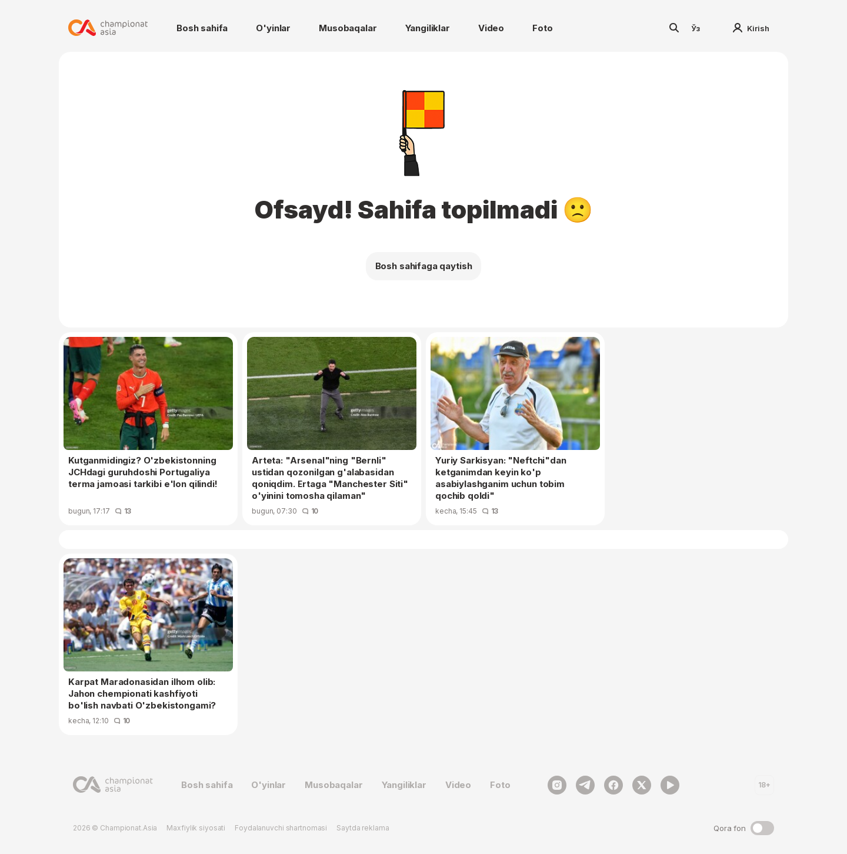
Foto (542, 28)
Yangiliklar (427, 28)
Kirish (751, 28)
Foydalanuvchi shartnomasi (281, 827)
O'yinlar (273, 28)
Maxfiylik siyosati (195, 827)
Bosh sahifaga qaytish (423, 266)
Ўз (696, 28)
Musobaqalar (347, 28)
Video (491, 28)
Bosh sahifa (202, 28)
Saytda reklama (362, 827)
